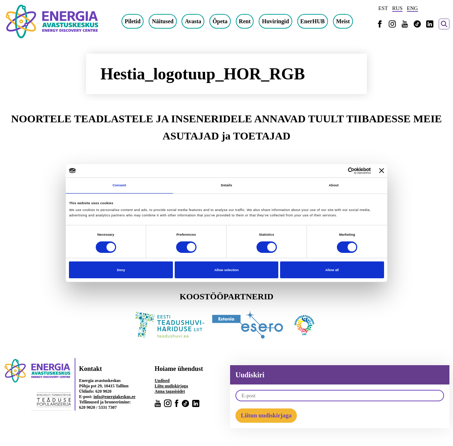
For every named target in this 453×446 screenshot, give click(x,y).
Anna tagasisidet (170, 391)
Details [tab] (226, 185)
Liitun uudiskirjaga (266, 415)
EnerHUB (312, 21)
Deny (121, 270)
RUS (397, 8)
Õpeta (220, 21)
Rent (245, 21)
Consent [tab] (119, 185)
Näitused (162, 21)
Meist (343, 21)
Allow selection (226, 270)
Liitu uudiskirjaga (171, 385)
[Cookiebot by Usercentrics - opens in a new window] (339, 170)
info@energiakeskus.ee (115, 396)
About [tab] (334, 185)
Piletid (132, 21)
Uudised (162, 380)
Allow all (332, 270)
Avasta (193, 21)
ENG (412, 8)
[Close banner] (381, 170)
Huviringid (275, 21)
